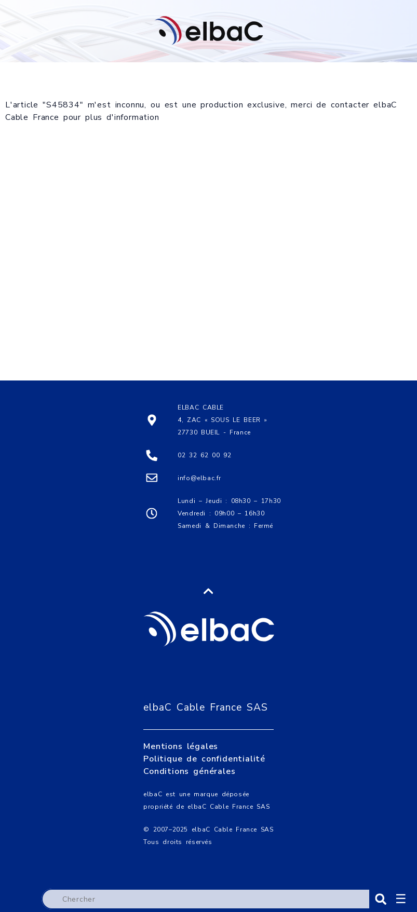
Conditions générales (189, 754)
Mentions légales (180, 730)
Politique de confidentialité (204, 742)
